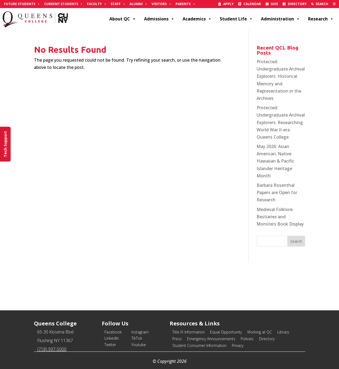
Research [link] (321, 19)
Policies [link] (247, 338)
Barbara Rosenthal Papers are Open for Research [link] (277, 192)
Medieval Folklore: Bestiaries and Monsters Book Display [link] (280, 216)
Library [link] (283, 332)
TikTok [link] (136, 338)
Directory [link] (297, 4)
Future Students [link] (22, 4)
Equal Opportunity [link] (226, 332)
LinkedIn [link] (111, 338)
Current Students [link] (63, 4)
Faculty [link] (97, 4)
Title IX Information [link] (188, 332)
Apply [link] (228, 4)
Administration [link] (280, 19)
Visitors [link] (162, 4)
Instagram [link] (140, 332)
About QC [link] (122, 19)
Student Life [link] (236, 19)
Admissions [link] (159, 19)
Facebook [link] (113, 332)
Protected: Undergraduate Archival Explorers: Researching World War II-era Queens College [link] (281, 122)
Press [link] (177, 338)
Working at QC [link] (259, 332)
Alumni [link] (139, 4)
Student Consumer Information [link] (199, 345)
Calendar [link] (252, 4)
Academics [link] (197, 19)
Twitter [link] (110, 344)
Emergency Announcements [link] (211, 338)
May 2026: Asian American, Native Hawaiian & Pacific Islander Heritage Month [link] (275, 161)
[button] (296, 241)
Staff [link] (118, 4)
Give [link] (274, 4)
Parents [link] (185, 4)
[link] (334, 4)
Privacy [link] (237, 345)
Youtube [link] (138, 344)
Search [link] (322, 4)
